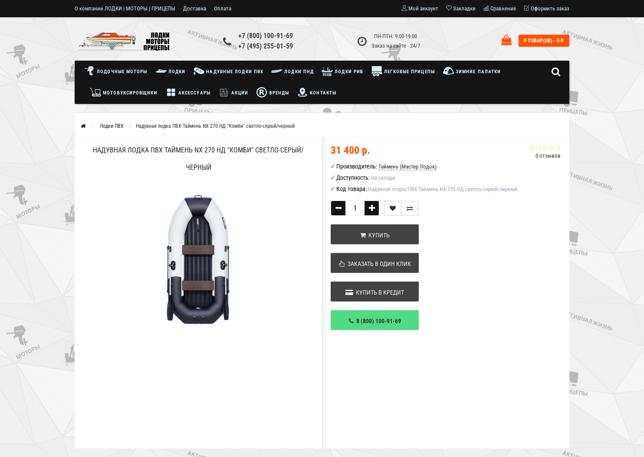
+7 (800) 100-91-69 (265, 36)
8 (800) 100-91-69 (375, 321)
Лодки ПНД (292, 71)
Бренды (272, 92)
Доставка (194, 8)
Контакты (316, 92)
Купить (375, 235)
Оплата (222, 8)
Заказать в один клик (375, 263)
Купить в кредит (374, 292)
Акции (233, 92)
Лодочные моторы (118, 71)
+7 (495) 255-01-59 (265, 46)
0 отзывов (548, 155)
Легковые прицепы (403, 71)
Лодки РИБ (342, 71)
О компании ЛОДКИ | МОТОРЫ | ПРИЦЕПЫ (125, 8)
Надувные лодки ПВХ (228, 71)
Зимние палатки (472, 71)
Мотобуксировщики (124, 92)
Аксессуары (187, 92)
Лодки (170, 71)
